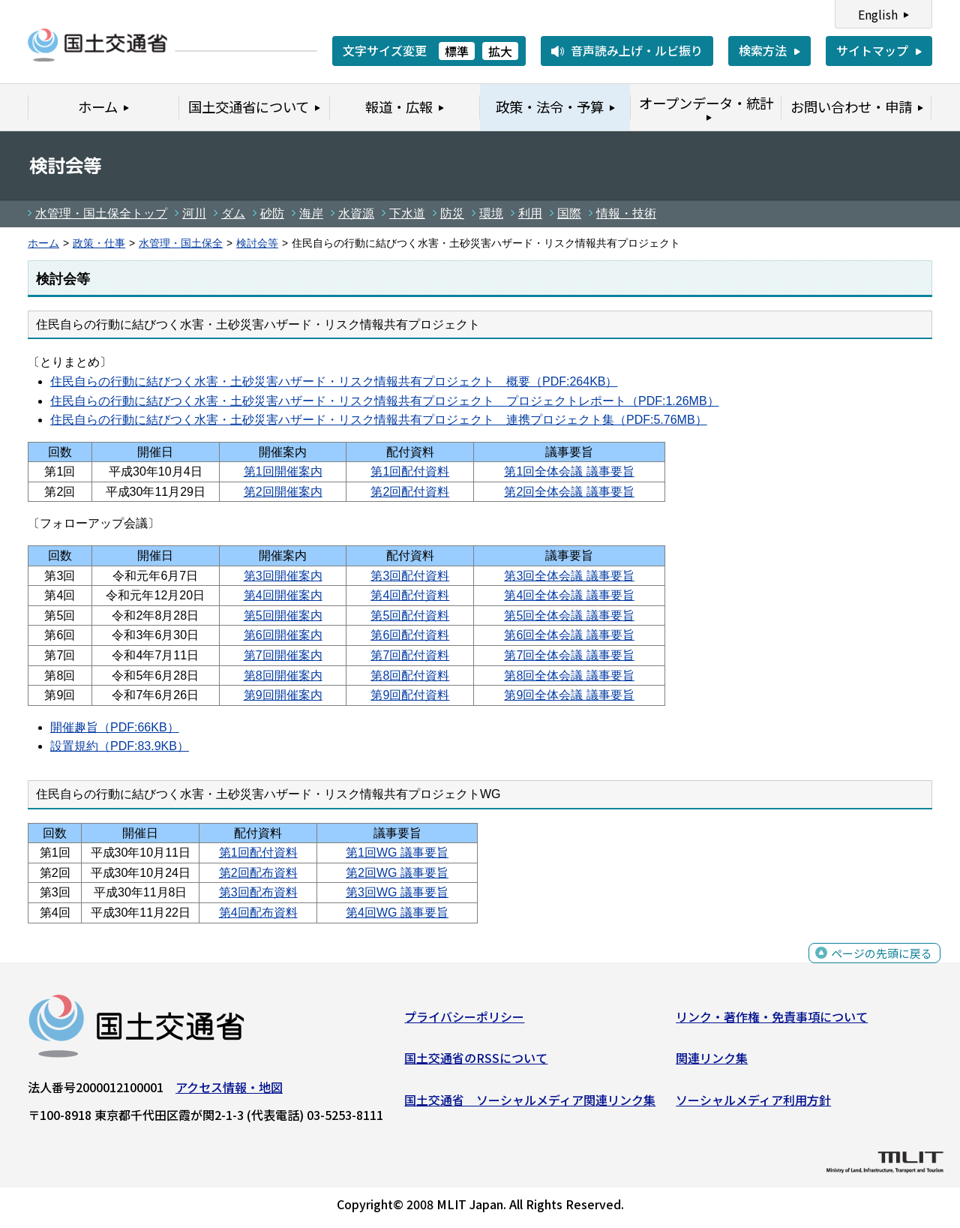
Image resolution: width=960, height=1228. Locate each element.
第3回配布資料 (258, 892)
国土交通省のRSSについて (476, 1061)
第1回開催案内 (283, 471)
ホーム (43, 243)
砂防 (272, 213)
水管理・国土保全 (181, 243)
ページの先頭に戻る (879, 965)
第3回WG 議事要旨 (397, 892)
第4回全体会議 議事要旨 (569, 595)
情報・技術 (626, 213)
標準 (457, 51)
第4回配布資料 (258, 912)
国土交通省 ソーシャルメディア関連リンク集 (530, 1103)
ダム (233, 213)
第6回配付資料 (409, 635)
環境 (491, 213)
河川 (194, 213)
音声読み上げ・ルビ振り (637, 50)
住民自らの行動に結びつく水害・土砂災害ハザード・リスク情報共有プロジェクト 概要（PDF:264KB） (333, 381)
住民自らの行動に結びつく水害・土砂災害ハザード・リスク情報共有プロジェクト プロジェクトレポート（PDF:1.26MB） (384, 401)
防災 (452, 213)
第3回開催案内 (283, 575)
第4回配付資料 (409, 595)
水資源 (356, 213)
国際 (569, 213)
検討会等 (257, 243)
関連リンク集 (712, 1061)
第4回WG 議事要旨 (397, 912)
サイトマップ (872, 50)
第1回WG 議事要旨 (397, 852)
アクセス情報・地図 (229, 1090)
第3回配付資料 (409, 575)
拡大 (500, 51)
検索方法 (763, 50)
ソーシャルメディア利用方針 (753, 1103)
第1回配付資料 (409, 471)
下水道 (407, 213)
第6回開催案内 (283, 635)
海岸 (311, 213)
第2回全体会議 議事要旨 (569, 491)
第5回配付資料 (409, 615)
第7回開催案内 (283, 655)
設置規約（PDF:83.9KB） (119, 746)
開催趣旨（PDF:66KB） (114, 727)
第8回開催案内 (283, 675)
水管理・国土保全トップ (101, 213)
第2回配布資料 (258, 872)
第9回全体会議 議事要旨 (569, 695)
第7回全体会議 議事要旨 (569, 655)
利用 (530, 213)
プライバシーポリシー (464, 1019)
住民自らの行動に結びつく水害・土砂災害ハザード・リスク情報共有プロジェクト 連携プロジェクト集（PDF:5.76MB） (378, 419)
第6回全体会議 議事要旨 (569, 635)
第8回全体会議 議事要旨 (569, 675)
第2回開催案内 (283, 491)
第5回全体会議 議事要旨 (569, 615)
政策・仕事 (99, 243)
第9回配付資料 (409, 695)
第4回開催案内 (283, 595)
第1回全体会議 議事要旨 (569, 471)
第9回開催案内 (283, 695)
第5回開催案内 (283, 615)
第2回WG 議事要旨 (397, 872)
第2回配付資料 (409, 491)
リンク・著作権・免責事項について (772, 1019)
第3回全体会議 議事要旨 (569, 575)
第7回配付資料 (409, 655)
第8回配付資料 (409, 675)
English (878, 14)
